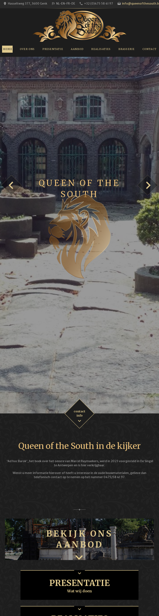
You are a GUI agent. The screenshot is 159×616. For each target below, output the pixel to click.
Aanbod (77, 49)
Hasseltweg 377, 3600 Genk (27, 3)
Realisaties (101, 49)
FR (68, 3)
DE (73, 3)
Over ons (27, 49)
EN (63, 3)
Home (7, 49)
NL (57, 3)
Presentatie (52, 49)
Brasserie (126, 49)
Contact (149, 49)
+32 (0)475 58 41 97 (98, 3)
